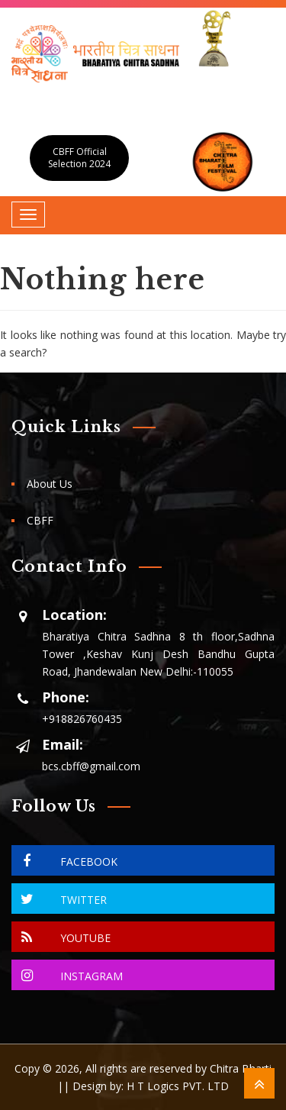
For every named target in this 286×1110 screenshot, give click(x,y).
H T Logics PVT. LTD (178, 1086)
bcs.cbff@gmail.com (91, 766)
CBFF (40, 520)
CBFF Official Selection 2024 (79, 157)
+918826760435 (82, 718)
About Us (49, 483)
